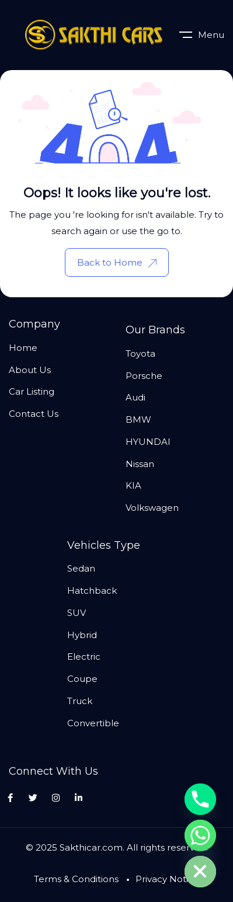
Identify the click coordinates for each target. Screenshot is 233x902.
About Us (30, 369)
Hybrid (82, 634)
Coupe (82, 678)
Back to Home (117, 262)
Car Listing (31, 391)
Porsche (144, 375)
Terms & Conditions (76, 878)
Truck (79, 700)
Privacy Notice (167, 878)
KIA (133, 485)
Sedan (81, 568)
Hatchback (92, 590)
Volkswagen (152, 507)
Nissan (140, 463)
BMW (138, 419)
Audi (135, 397)
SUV (76, 612)
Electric (83, 656)
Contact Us (33, 413)
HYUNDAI (148, 441)
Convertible (93, 723)
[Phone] (200, 799)
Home (23, 347)
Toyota (140, 353)
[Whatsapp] (200, 835)
